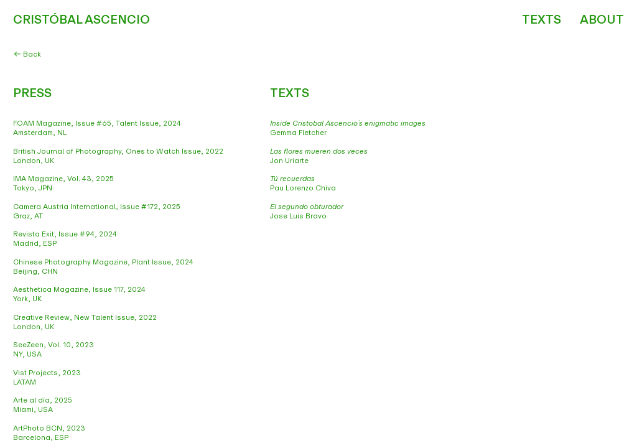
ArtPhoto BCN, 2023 (49, 428)
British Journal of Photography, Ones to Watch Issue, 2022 (118, 151)
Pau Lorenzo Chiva (303, 183)
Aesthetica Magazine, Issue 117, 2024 (79, 289)
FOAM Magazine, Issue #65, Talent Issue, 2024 (98, 123)
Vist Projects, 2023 (47, 372)
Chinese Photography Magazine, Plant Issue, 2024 (103, 262)
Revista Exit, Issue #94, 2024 (65, 234)
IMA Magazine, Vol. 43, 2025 (63, 178)
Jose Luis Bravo (306, 211)
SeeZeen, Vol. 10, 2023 (53, 344)
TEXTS (541, 19)
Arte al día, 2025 (42, 400)
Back (27, 54)
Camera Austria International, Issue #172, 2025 (96, 206)
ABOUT (602, 19)
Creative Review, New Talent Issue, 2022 (85, 317)
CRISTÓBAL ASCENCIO (81, 19)
